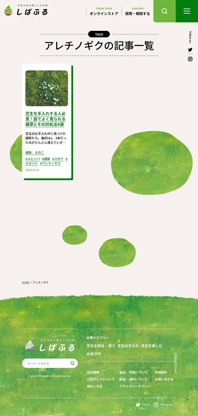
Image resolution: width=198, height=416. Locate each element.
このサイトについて (101, 379)
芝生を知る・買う (101, 345)
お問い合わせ (164, 379)
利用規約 (161, 372)
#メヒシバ (32, 158)
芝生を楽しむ (152, 345)
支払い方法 (94, 386)
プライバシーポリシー (135, 386)
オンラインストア (104, 11)
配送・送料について (133, 379)
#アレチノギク (50, 163)
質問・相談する (137, 11)
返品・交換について (133, 372)
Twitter (143, 405)
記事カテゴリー (98, 337)
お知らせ (94, 353)
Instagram (163, 404)
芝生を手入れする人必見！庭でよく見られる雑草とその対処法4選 (45, 118)
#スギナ (58, 158)
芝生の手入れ (128, 345)
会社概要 (93, 372)
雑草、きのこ (34, 152)
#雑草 (46, 158)
